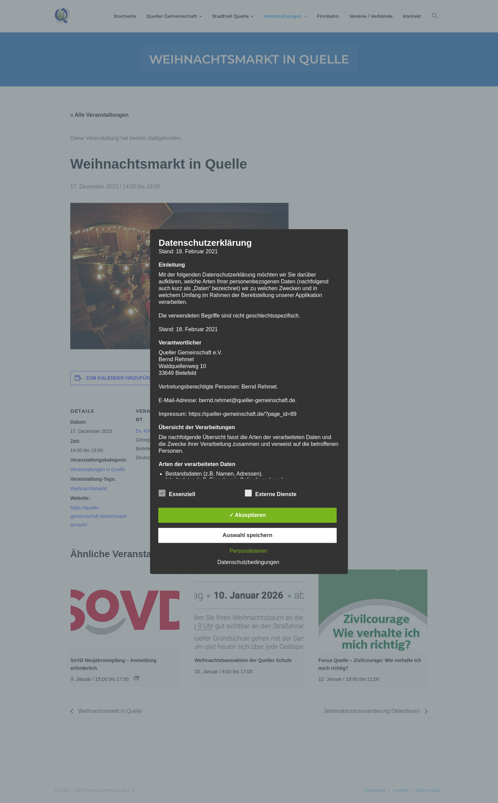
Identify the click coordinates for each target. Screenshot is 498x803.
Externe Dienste (270, 493)
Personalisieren (248, 551)
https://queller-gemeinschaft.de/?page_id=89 (242, 414)
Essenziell (177, 493)
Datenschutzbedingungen (248, 562)
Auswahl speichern (248, 535)
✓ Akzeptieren (247, 515)
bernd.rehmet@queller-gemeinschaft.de (247, 400)
